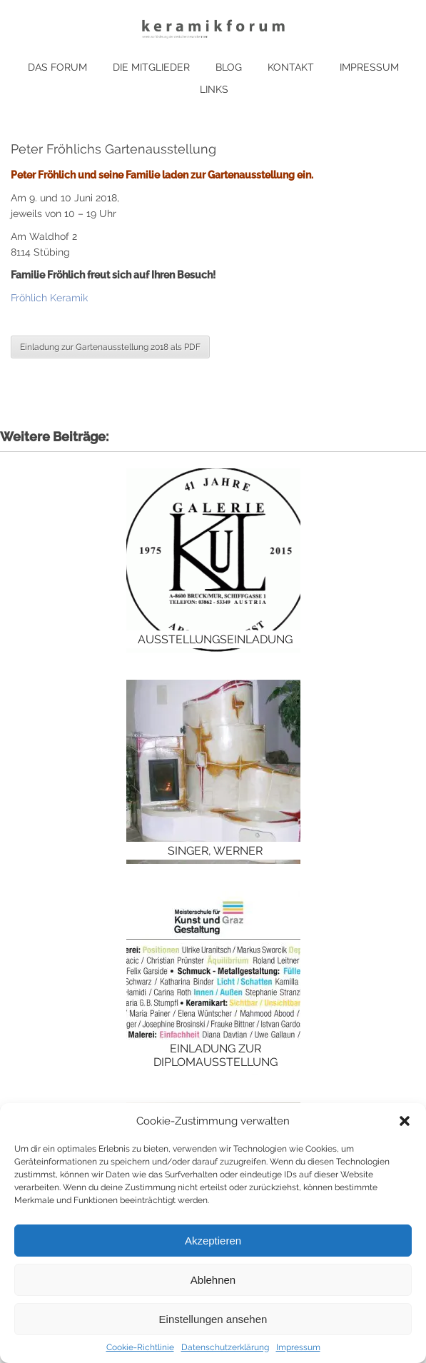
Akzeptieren (213, 1240)
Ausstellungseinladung (215, 639)
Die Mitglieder (151, 67)
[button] (404, 1121)
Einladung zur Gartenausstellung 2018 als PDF (110, 347)
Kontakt (291, 67)
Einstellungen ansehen (213, 1319)
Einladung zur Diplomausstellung (215, 1055)
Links (214, 89)
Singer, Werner (215, 850)
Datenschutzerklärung (225, 1347)
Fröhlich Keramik (49, 297)
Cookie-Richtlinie (140, 1347)
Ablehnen (213, 1280)
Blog (228, 67)
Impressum (298, 1347)
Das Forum (57, 67)
